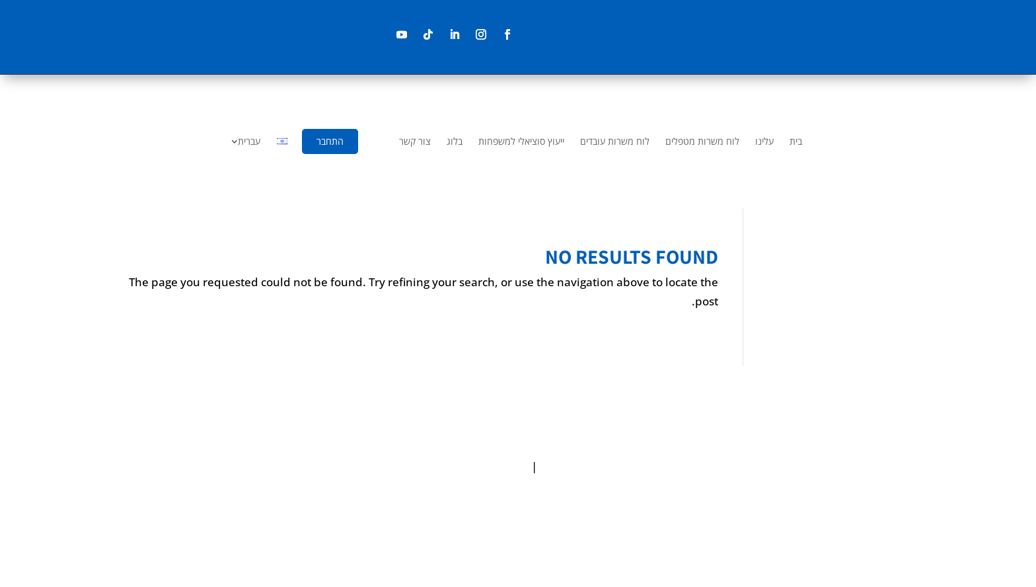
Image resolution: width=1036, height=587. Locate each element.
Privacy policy (576, 466)
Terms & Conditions (476, 466)
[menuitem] (796, 141)
